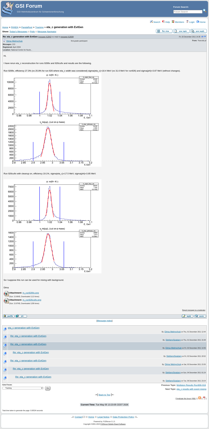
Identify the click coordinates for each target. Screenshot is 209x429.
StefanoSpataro (173, 340)
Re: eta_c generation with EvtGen (20, 36)
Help (166, 22)
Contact (78, 417)
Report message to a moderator (193, 310)
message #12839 (67, 37)
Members (178, 22)
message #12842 (45, 37)
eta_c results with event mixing (192, 389)
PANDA (14, 27)
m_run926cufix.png (31, 300)
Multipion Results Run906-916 (191, 385)
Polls (32, 31)
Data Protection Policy (123, 417)
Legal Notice (103, 417)
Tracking (39, 27)
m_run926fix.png (30, 293)
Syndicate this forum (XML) (186, 398)
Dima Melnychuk (14, 41)
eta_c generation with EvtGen (23, 328)
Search (155, 22)
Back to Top (104, 395)
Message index (104, 320)
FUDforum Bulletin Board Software (113, 424)
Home (201, 22)
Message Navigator (46, 31)
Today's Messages (18, 31)
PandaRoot (26, 27)
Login (190, 22)
